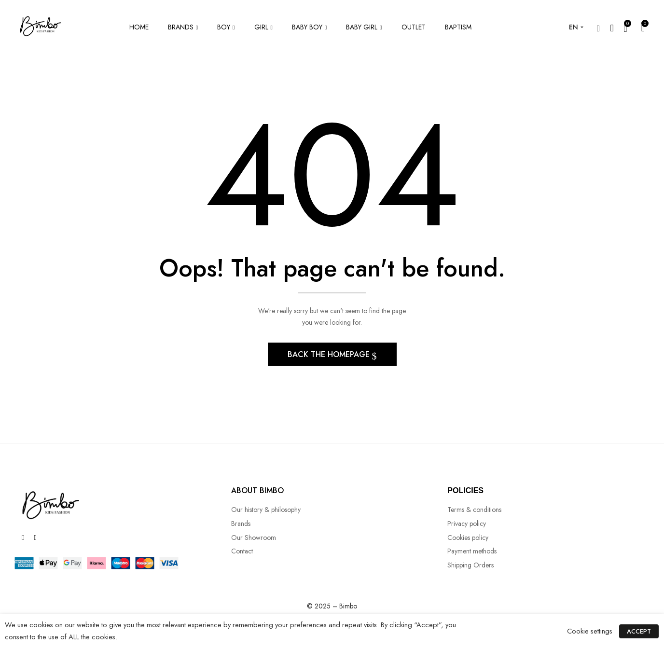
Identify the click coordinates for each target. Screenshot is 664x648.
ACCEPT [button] (639, 631)
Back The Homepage (330, 354)
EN (573, 27)
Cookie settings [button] (590, 631)
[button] (643, 27)
